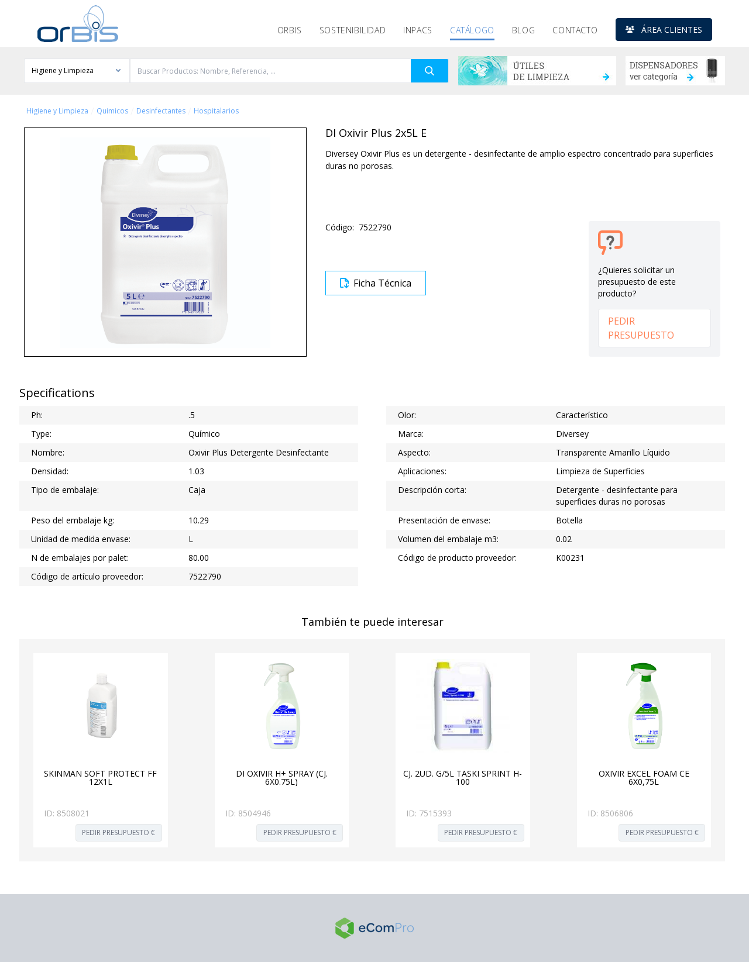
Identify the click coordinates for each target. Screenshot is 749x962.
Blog (523, 30)
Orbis (289, 30)
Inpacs (417, 30)
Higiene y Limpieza (57, 111)
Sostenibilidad (352, 30)
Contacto (574, 30)
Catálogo (472, 30)
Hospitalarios (216, 111)
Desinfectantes (160, 111)
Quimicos (112, 111)
